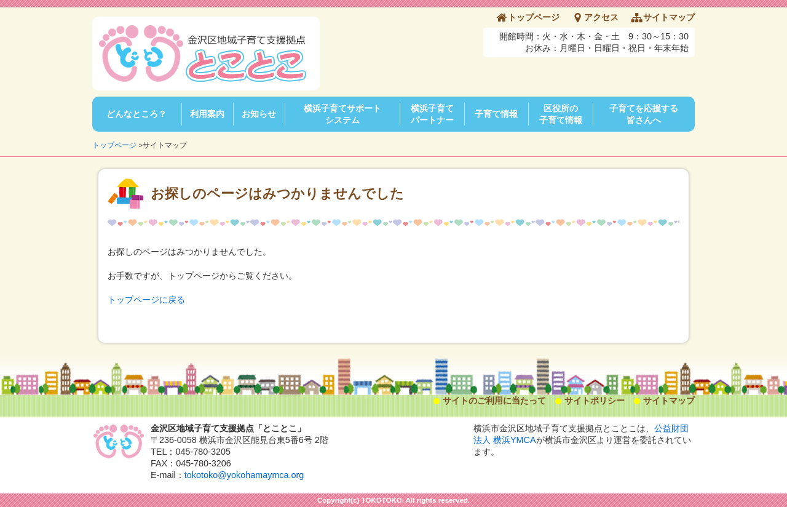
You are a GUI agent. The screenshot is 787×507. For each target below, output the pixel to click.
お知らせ (259, 114)
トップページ (534, 17)
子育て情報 (496, 114)
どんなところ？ (136, 114)
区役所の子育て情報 (560, 114)
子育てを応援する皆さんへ (643, 114)
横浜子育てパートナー (432, 114)
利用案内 (207, 114)
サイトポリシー (594, 400)
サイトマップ (669, 17)
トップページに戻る (146, 300)
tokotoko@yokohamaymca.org (244, 475)
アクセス (601, 17)
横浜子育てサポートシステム (342, 114)
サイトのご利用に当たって (494, 400)
